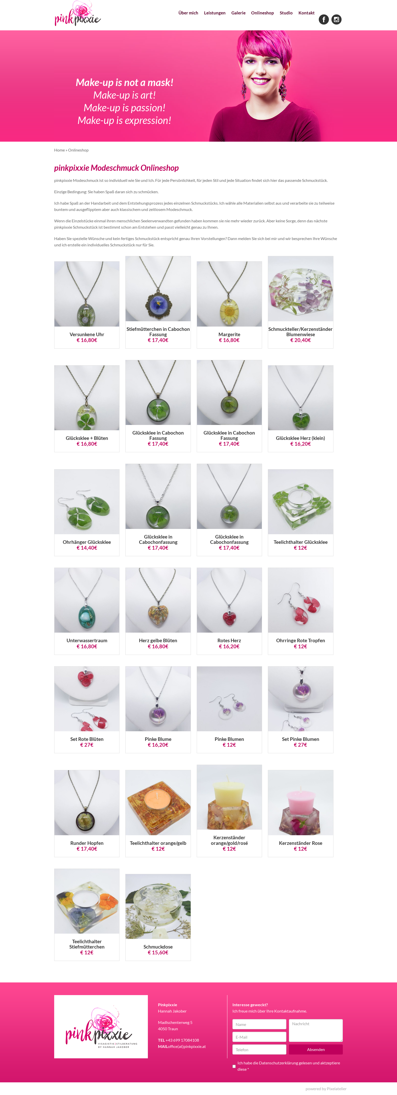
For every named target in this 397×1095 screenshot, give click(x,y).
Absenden (316, 1049)
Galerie (225, 20)
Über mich (167, 20)
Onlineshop (253, 20)
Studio (280, 20)
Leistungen (197, 20)
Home (59, 149)
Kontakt (304, 20)
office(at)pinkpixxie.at (187, 1046)
